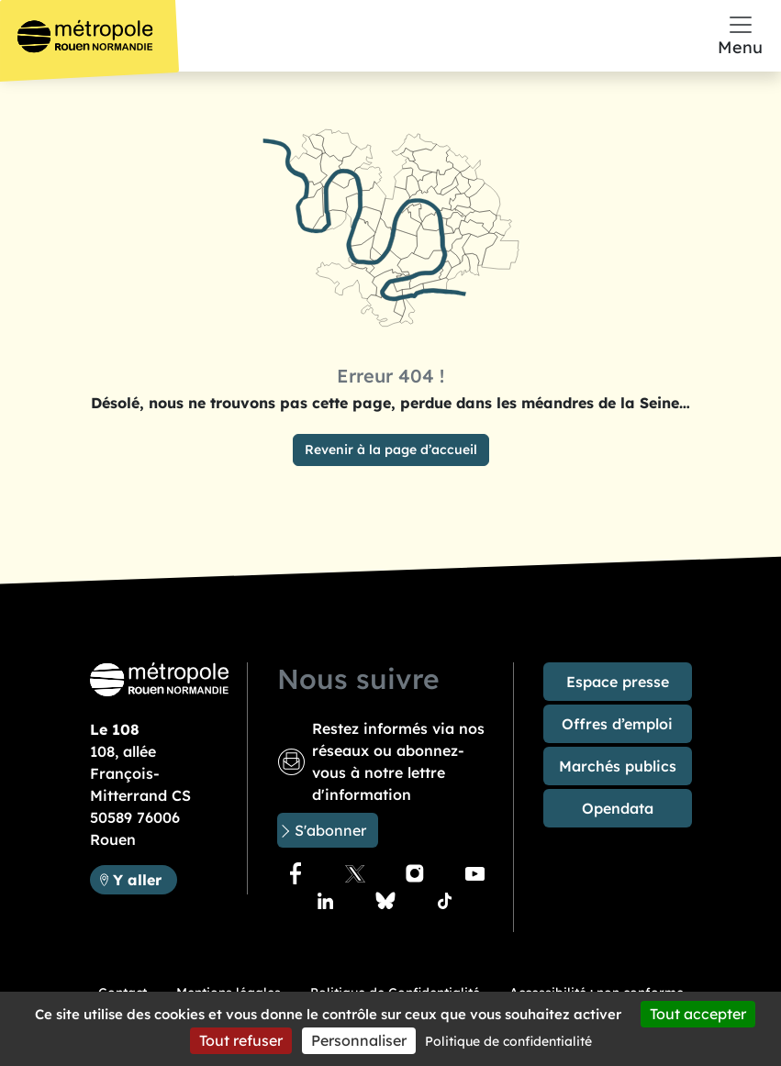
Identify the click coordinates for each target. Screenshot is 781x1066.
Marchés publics (617, 766)
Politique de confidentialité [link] (508, 1041)
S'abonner (330, 830)
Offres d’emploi (617, 724)
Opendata (617, 808)
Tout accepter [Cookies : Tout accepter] (698, 1014)
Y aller (144, 878)
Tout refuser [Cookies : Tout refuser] (241, 1040)
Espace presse (617, 681)
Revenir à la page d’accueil (391, 449)
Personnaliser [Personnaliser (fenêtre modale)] (359, 1040)
